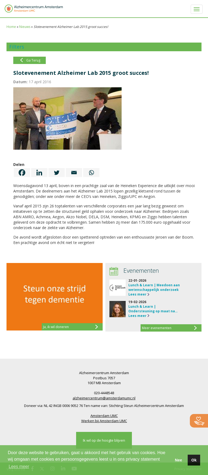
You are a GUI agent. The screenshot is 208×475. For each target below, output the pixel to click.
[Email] (74, 172)
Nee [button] (178, 460)
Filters (16, 46)
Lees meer (137, 294)
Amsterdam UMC (104, 415)
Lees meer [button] (19, 466)
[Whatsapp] (91, 172)
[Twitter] (56, 172)
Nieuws (24, 26)
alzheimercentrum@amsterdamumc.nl (104, 398)
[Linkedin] (39, 172)
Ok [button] (193, 460)
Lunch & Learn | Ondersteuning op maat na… (153, 308)
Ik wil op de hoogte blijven (104, 440)
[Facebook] (22, 172)
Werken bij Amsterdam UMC (104, 420)
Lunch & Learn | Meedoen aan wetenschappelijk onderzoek (154, 287)
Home (11, 26)
